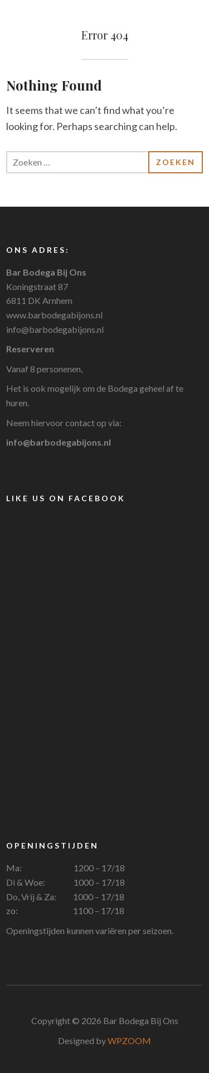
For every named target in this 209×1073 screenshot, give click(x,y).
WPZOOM (129, 1040)
